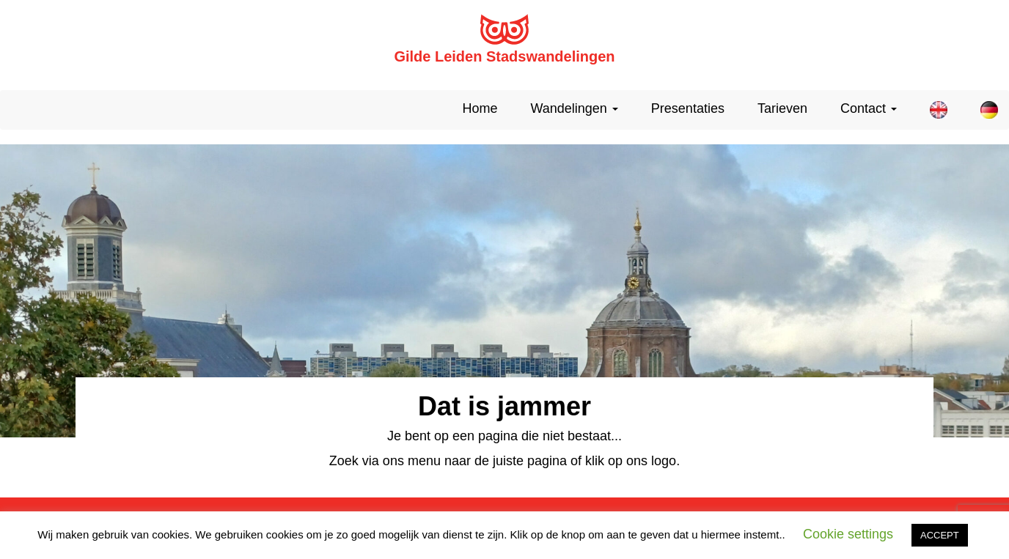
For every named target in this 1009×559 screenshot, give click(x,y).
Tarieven (782, 108)
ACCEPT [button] (939, 535)
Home (479, 108)
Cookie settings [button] (848, 534)
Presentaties (687, 108)
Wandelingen (573, 108)
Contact (868, 108)
